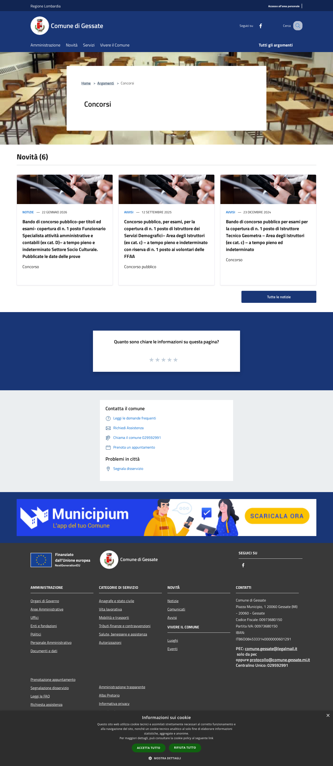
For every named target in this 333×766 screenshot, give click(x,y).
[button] (166, 758)
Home (86, 83)
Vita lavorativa (110, 609)
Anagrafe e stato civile (116, 601)
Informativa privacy (114, 703)
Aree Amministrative (47, 609)
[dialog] (166, 738)
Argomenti (105, 83)
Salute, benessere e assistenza (123, 634)
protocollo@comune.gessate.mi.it (280, 660)
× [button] (328, 715)
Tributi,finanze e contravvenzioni (125, 626)
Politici (36, 634)
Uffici (35, 617)
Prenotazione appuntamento (53, 679)
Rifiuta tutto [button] (185, 748)
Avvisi (128, 212)
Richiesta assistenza (46, 704)
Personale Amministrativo (51, 642)
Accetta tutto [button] (148, 748)
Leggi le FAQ (40, 696)
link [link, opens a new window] (211, 738)
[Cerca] (296, 25)
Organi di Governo (45, 601)
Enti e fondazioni (44, 626)
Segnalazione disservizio (50, 688)
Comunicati (176, 609)
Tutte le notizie (279, 297)
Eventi (172, 648)
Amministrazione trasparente (122, 687)
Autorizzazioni (110, 642)
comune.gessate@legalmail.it (271, 648)
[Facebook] (255, 25)
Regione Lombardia (46, 6)
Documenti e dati (44, 651)
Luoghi (172, 640)
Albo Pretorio (109, 695)
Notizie (28, 212)
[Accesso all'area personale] (283, 6)
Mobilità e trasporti (114, 617)
